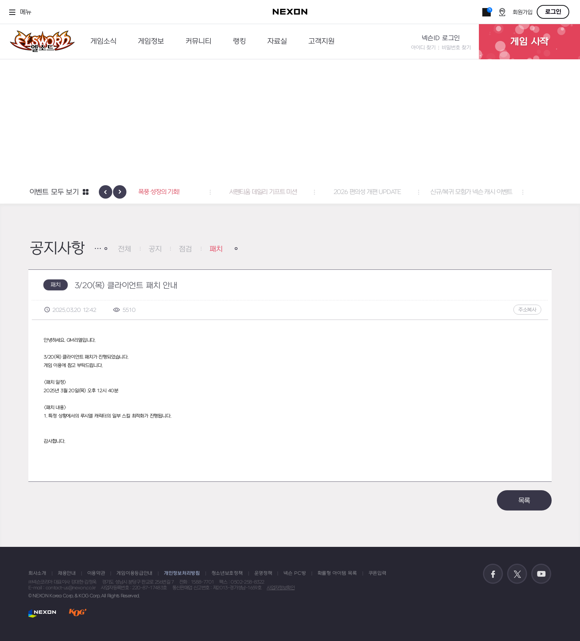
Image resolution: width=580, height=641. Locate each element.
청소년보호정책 (227, 573)
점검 (185, 249)
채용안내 (67, 573)
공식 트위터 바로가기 (517, 574)
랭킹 (239, 42)
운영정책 (263, 573)
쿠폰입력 (378, 573)
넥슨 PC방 (294, 573)
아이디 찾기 (423, 48)
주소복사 (527, 310)
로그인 (553, 11)
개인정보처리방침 (182, 573)
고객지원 (321, 42)
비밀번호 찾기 (456, 48)
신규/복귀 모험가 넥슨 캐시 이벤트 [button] (498, 192)
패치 (216, 249)
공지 (155, 249)
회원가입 (522, 12)
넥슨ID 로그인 (441, 38)
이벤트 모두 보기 (54, 192)
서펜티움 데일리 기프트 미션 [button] (290, 192)
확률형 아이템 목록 (337, 573)
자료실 (277, 42)
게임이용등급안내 (134, 573)
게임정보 (151, 42)
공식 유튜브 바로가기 (541, 574)
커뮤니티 (198, 42)
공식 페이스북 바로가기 (493, 574)
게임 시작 (529, 41)
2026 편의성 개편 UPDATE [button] (394, 192)
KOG (77, 613)
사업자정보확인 (281, 587)
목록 (524, 500)
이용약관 (96, 573)
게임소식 (103, 42)
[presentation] (105, 192)
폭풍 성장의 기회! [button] (185, 192)
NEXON (42, 613)
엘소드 (40, 41)
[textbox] (290, 395)
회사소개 (37, 573)
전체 (124, 249)
